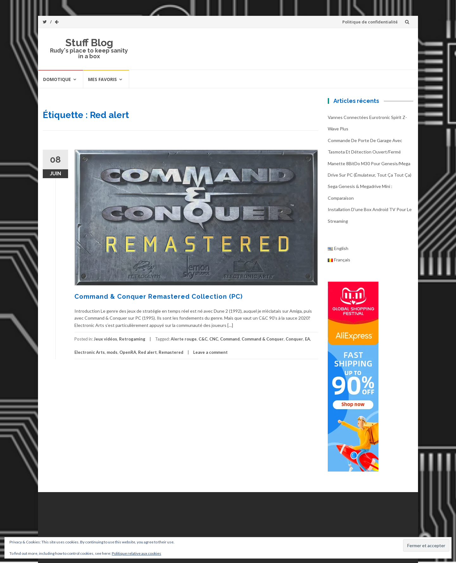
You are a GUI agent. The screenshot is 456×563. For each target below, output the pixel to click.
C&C (203, 338)
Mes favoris (102, 79)
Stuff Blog (89, 42)
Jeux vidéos (105, 338)
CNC (213, 338)
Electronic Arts (89, 352)
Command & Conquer (263, 338)
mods (112, 352)
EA (307, 338)
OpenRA (127, 352)
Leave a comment (210, 352)
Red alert (147, 352)
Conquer (294, 338)
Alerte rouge (184, 338)
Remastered (171, 352)
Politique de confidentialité (370, 22)
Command (230, 338)
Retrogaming (132, 338)
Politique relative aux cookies (136, 553)
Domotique (57, 79)
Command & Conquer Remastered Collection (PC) (158, 296)
